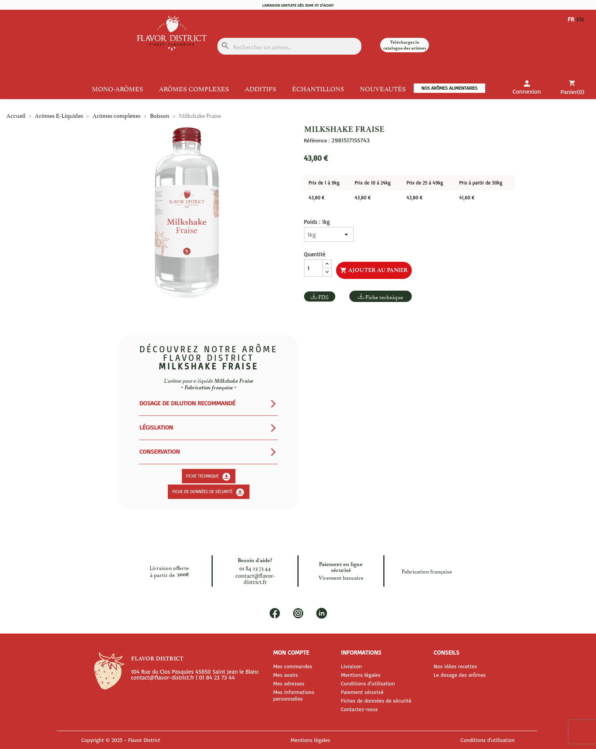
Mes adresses (288, 683)
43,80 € (317, 197)
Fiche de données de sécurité (208, 492)
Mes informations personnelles (293, 695)
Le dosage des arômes (460, 674)
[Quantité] (313, 268)
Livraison (351, 666)
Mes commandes (292, 666)
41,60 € (466, 197)
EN (581, 19)
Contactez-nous (359, 709)
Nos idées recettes (455, 666)
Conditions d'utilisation (368, 683)
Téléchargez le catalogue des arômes (404, 44)
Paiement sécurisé (362, 692)
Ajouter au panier (374, 270)
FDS (323, 297)
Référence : (317, 140)
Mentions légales (360, 674)
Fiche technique (384, 297)
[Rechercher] (289, 46)
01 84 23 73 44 (255, 567)
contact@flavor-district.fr (255, 578)
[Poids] (329, 234)
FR (571, 19)
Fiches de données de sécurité (376, 700)
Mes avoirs (285, 674)
